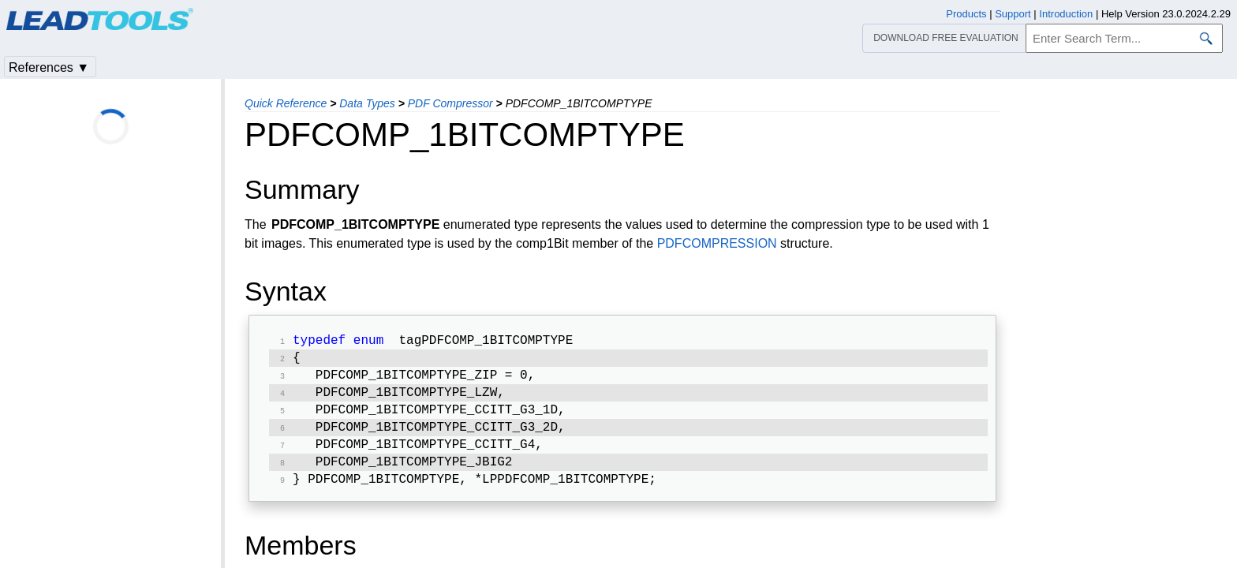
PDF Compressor (450, 103)
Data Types (367, 103)
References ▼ (49, 67)
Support (1013, 14)
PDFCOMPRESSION (717, 243)
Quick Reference (286, 103)
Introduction (1066, 14)
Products (966, 14)
